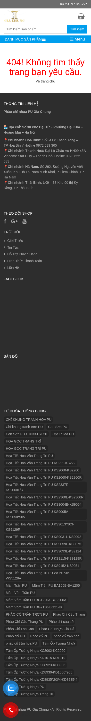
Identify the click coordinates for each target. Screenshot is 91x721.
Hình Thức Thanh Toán (24, 261)
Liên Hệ (13, 268)
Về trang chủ (45, 81)
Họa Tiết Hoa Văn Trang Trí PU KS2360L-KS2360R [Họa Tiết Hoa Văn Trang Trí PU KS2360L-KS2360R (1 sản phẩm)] (44, 497)
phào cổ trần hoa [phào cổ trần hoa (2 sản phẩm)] (66, 636)
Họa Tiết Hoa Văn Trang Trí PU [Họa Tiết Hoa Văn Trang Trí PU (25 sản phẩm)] (29, 456)
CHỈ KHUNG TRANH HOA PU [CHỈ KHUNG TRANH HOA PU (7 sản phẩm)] (28, 420)
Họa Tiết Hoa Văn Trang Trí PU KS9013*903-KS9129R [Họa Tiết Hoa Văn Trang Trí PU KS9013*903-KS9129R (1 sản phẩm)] (40, 526)
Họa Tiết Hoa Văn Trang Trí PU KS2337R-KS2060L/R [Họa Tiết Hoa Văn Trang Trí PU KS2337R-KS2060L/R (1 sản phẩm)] (38, 487)
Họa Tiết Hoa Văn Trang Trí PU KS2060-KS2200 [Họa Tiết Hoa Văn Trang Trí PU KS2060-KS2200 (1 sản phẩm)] (42, 470)
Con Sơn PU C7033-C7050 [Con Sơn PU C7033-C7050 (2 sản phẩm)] (26, 434)
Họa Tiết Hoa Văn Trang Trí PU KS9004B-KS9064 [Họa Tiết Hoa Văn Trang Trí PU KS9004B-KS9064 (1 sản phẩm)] (44, 504)
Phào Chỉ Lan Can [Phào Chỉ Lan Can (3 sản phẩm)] (20, 629)
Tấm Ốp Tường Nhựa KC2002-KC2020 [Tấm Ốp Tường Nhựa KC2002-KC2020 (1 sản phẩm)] (35, 651)
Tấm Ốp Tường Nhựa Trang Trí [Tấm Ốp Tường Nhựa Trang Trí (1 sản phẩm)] (29, 694)
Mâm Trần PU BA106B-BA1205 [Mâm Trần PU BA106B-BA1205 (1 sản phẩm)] (56, 585)
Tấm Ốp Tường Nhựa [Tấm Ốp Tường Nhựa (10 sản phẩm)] (58, 643)
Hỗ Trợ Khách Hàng (22, 254)
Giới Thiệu (15, 241)
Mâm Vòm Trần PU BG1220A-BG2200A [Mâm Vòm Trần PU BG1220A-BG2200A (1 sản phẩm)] (36, 600)
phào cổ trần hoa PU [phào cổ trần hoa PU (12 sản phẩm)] (21, 643)
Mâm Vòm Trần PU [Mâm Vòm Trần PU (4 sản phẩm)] (20, 593)
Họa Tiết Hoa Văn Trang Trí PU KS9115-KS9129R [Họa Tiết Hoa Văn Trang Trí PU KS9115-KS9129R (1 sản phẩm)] (44, 558)
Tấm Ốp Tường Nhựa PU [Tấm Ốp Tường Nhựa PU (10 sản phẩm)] (25, 687)
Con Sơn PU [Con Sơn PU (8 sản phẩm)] (57, 427)
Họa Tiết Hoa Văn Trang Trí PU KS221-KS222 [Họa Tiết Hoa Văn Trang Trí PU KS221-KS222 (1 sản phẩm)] (40, 463)
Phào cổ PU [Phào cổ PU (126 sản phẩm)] (39, 636)
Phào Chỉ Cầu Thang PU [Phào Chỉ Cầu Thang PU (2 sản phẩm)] (24, 622)
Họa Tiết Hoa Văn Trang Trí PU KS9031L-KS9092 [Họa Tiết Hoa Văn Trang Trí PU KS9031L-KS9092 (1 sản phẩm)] (43, 537)
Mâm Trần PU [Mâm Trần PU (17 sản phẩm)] (16, 585)
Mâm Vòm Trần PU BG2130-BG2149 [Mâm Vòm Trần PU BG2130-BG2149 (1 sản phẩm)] (34, 607)
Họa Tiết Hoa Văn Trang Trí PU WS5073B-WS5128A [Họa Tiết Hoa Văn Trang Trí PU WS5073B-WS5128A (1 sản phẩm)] (38, 575)
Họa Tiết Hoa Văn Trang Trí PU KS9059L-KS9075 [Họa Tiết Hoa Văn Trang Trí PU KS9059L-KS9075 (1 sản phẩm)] (43, 544)
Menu (77, 39)
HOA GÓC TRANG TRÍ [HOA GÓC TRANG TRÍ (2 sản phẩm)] (23, 441)
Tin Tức (13, 247)
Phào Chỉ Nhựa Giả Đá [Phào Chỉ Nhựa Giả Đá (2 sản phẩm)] (56, 629)
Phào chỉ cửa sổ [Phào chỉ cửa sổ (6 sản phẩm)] (61, 622)
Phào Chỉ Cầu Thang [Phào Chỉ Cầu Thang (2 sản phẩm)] (69, 614)
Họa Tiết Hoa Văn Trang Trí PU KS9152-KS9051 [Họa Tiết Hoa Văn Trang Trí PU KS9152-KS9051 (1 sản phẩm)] (42, 566)
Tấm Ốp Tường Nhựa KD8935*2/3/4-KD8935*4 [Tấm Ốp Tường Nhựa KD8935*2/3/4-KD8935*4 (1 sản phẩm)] (41, 679)
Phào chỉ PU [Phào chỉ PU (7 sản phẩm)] (15, 636)
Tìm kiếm (77, 29)
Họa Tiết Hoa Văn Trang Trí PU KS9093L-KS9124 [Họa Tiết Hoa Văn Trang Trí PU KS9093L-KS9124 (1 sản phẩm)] (43, 551)
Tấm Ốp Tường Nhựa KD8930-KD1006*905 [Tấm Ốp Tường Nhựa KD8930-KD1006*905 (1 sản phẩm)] (39, 672)
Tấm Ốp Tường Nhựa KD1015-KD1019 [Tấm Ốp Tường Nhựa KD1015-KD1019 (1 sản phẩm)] (35, 658)
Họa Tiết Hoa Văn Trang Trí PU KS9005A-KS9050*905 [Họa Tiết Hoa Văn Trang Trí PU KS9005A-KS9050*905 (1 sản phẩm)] (37, 514)
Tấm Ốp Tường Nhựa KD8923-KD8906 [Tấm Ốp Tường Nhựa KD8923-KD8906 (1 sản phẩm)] (35, 665)
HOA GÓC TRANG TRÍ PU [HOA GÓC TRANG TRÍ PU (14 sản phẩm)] (26, 448)
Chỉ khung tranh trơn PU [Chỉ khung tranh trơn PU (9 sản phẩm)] (24, 427)
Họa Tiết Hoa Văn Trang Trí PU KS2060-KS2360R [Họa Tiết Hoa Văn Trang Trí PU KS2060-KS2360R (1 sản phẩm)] (44, 477)
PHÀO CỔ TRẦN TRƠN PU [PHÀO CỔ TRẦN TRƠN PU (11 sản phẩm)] (27, 614)
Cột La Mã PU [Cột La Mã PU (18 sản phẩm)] (63, 434)
